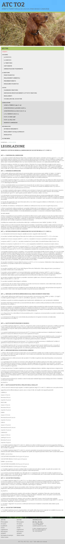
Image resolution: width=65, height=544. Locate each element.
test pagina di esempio (7, 535)
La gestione (6, 72)
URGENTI (3, 533)
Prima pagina (4, 522)
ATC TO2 (5, 48)
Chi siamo (5, 54)
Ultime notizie (4, 537)
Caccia (4, 87)
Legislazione (6, 102)
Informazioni (6, 126)
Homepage (4, 142)
